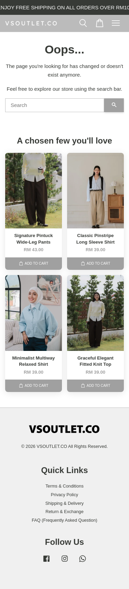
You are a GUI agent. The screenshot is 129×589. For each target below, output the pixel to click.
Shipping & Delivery (64, 503)
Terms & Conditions (64, 486)
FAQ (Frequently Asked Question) (64, 520)
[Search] (54, 105)
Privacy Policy (64, 494)
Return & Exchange (64, 511)
